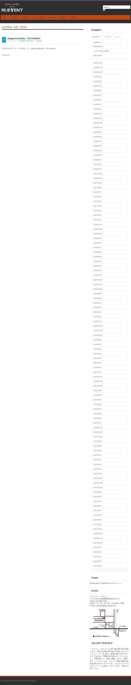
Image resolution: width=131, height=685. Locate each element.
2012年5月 (97, 455)
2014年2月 (97, 367)
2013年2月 (97, 418)
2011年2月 (97, 524)
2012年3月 (97, 464)
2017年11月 (98, 174)
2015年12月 (98, 280)
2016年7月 (97, 247)
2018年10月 (98, 127)
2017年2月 (97, 215)
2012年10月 (98, 437)
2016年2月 (97, 271)
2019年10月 (98, 72)
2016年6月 (97, 252)
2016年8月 (97, 243)
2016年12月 (98, 224)
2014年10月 (98, 335)
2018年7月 (97, 141)
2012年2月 (97, 469)
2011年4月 (97, 515)
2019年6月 (97, 91)
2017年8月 (97, 187)
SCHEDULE (52, 17)
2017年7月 (97, 192)
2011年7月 (97, 501)
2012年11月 (98, 432)
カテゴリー (96, 37)
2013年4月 (97, 409)
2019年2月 (97, 109)
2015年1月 (97, 321)
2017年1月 (97, 220)
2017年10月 (98, 178)
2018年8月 (97, 137)
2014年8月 (97, 344)
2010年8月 (97, 552)
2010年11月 (98, 538)
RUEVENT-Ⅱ (25, 17)
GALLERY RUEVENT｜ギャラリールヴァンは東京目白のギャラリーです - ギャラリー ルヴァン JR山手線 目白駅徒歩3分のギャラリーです (12, 7)
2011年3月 (97, 520)
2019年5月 (97, 95)
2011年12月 (98, 478)
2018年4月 (97, 155)
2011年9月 (97, 492)
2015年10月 (98, 289)
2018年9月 (97, 132)
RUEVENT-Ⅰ (14, 17)
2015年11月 (98, 284)
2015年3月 (97, 312)
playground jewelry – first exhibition (23, 38)
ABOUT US (63, 17)
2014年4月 (97, 358)
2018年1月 (97, 169)
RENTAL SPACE (39, 17)
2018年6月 (97, 146)
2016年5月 (97, 257)
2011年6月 (97, 506)
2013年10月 (98, 386)
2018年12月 (98, 118)
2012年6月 (97, 451)
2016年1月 (97, 275)
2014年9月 (97, 340)
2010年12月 (98, 534)
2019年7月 (97, 86)
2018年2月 (97, 164)
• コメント (6, 55)
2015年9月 (97, 294)
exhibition (22, 41)
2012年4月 (97, 460)
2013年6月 (97, 400)
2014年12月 (98, 326)
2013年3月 (97, 414)
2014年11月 (98, 331)
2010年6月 (97, 557)
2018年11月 (98, 123)
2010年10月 (98, 543)
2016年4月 (97, 261)
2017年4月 (97, 206)
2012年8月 (97, 446)
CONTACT (74, 17)
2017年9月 (97, 183)
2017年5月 (97, 201)
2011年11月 (98, 483)
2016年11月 (98, 229)
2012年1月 (97, 474)
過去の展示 (30, 41)
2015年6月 (97, 303)
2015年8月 (97, 298)
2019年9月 (97, 77)
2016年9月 (97, 238)
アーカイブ (107, 37)
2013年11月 (98, 381)
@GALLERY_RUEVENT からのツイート (106, 583)
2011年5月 (97, 511)
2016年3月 (97, 266)
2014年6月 (97, 349)
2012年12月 (98, 427)
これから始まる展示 (101, 51)
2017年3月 (97, 211)
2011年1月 (97, 529)
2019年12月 (98, 63)
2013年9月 (97, 391)
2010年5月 (97, 561)
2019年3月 (97, 104)
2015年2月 (97, 317)
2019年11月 (98, 68)
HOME (4, 17)
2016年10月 (98, 234)
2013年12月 (98, 377)
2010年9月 (97, 547)
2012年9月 (97, 441)
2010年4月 (97, 566)
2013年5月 (97, 404)
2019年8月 (97, 81)
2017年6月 (97, 197)
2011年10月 (98, 487)
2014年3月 (97, 363)
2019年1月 (97, 114)
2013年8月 (97, 395)
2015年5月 (97, 307)
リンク (117, 37)
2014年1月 (97, 372)
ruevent (39, 41)
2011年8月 (97, 497)
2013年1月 (97, 423)
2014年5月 (97, 354)
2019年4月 (97, 100)
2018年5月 (97, 151)
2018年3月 (97, 160)
